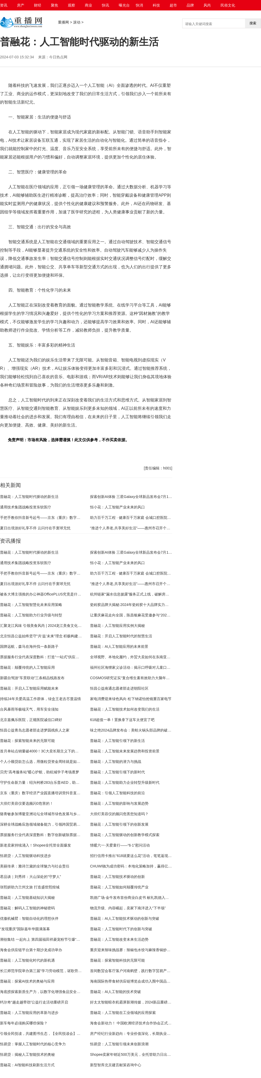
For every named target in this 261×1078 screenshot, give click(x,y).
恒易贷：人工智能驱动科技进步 (25, 856)
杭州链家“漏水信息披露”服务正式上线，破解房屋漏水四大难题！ (142, 594)
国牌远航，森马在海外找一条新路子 (29, 646)
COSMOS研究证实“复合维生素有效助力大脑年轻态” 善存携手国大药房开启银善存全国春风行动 (167, 678)
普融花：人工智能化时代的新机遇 (27, 960)
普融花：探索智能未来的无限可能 (27, 741)
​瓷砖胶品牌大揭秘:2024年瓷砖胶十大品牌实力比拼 (131, 605)
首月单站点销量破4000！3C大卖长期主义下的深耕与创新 (46, 751)
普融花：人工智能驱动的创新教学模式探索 (124, 835)
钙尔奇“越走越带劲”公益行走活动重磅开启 (34, 1002)
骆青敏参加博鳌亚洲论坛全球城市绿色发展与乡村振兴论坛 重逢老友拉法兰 (61, 814)
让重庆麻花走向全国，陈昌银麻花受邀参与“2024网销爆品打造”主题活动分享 (152, 615)
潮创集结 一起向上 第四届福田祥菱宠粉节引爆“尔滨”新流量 (48, 939)
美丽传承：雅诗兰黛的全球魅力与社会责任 (34, 866)
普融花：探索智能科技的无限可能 (117, 960)
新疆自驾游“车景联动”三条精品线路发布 (32, 678)
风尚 (207, 5)
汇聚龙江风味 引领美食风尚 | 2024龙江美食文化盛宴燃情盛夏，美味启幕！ (61, 625)
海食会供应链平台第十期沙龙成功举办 (31, 950)
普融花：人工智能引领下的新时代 (117, 772)
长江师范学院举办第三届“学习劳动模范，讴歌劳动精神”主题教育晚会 (56, 971)
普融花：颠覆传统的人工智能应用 (27, 667)
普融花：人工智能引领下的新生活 (117, 741)
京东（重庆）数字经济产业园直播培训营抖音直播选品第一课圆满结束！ (58, 793)
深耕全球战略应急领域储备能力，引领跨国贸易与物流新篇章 (49, 824)
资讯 (3, 5)
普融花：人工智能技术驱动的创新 (117, 877)
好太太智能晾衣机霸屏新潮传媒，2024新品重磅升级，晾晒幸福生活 (145, 1002)
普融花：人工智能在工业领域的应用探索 (123, 1013)
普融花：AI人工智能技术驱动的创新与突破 (124, 918)
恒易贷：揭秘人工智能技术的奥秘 (27, 1054)
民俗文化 (228, 5)
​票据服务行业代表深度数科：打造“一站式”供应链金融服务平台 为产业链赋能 (62, 657)
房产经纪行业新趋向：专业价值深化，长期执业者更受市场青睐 (141, 1033)
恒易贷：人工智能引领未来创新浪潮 (119, 1044)
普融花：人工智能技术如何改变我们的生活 (124, 709)
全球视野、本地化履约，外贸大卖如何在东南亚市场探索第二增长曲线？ (148, 657)
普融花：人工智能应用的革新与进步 (29, 1013)
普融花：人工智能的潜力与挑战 (115, 761)
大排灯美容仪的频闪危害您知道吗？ (119, 814)
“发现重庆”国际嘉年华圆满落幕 (25, 929)
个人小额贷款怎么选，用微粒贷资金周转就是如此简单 (44, 761)
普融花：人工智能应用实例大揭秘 (117, 625)
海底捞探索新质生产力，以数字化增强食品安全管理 (42, 992)
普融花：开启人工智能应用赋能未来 (29, 688)
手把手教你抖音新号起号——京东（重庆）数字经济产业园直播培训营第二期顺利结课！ (71, 517)
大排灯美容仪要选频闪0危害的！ (26, 803)
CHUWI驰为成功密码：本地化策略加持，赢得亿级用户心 (136, 866)
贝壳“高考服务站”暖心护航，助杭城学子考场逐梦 (39, 772)
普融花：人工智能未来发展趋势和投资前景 (124, 751)
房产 (20, 5)
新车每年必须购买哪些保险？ (24, 1023)
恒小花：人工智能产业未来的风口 (117, 507)
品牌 (190, 5)
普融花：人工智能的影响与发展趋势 (119, 803)
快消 (139, 5)
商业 (88, 5)
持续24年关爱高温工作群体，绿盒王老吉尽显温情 (40, 699)
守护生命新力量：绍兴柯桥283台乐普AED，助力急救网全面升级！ (54, 782)
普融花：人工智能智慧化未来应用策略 (31, 605)
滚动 (76, 22)
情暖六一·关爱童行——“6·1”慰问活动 (120, 845)
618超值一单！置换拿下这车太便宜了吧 (122, 720)
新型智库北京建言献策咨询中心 (115, 1065)
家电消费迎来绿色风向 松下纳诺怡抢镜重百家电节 (130, 699)
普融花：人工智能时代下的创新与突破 (121, 929)
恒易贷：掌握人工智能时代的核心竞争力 (33, 1044)
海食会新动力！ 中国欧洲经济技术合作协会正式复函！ (134, 1023)
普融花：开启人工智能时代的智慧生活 (121, 636)
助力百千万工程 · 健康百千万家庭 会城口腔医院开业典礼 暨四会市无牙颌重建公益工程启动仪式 (167, 517)
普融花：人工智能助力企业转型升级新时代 (124, 782)
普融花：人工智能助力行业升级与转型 (31, 615)
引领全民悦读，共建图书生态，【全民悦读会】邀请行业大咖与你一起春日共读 (64, 1033)
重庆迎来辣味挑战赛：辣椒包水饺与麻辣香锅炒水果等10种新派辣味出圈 (148, 950)
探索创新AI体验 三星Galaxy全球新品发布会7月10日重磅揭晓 (139, 497)
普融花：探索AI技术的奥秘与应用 (27, 981)
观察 (71, 5)
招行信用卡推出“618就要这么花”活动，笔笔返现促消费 (134, 856)
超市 (173, 5)
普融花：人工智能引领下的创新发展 (119, 824)
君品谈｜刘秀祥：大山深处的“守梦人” (30, 877)
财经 (37, 5)
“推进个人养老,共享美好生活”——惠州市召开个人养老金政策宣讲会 (144, 528)
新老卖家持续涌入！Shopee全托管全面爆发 (35, 845)
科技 (156, 5)
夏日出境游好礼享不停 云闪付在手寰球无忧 (35, 528)
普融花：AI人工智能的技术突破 (115, 992)
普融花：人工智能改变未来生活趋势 (119, 939)
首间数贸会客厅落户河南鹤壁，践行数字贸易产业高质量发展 (139, 971)
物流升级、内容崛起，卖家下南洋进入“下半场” (127, 908)
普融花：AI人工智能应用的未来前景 (119, 646)
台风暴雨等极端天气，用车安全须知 (29, 709)
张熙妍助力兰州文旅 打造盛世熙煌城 (30, 887)
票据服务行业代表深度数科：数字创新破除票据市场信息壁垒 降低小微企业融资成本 (68, 835)
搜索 (253, 23)
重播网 (63, 22)
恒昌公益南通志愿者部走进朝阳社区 (119, 688)
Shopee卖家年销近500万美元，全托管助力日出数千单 (134, 1054)
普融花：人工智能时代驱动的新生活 (29, 497)
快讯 (105, 5)
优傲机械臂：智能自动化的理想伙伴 (29, 918)
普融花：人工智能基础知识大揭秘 (27, 897)
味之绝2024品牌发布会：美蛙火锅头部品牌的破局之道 (134, 730)
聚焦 (54, 5)
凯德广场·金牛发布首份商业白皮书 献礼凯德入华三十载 (135, 897)
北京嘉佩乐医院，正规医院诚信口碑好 (31, 720)
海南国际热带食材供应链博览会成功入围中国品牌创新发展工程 (141, 981)
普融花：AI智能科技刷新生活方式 (27, 1065)
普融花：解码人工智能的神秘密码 (27, 908)
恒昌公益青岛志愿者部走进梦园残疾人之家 (34, 730)
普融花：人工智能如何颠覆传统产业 (119, 887)
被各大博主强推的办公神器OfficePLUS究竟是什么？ (42, 594)
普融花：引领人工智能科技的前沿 (117, 793)
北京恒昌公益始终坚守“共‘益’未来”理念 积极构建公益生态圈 (48, 636)
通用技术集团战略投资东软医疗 (25, 507)
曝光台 (124, 5)
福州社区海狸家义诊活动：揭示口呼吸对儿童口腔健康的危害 (139, 667)
